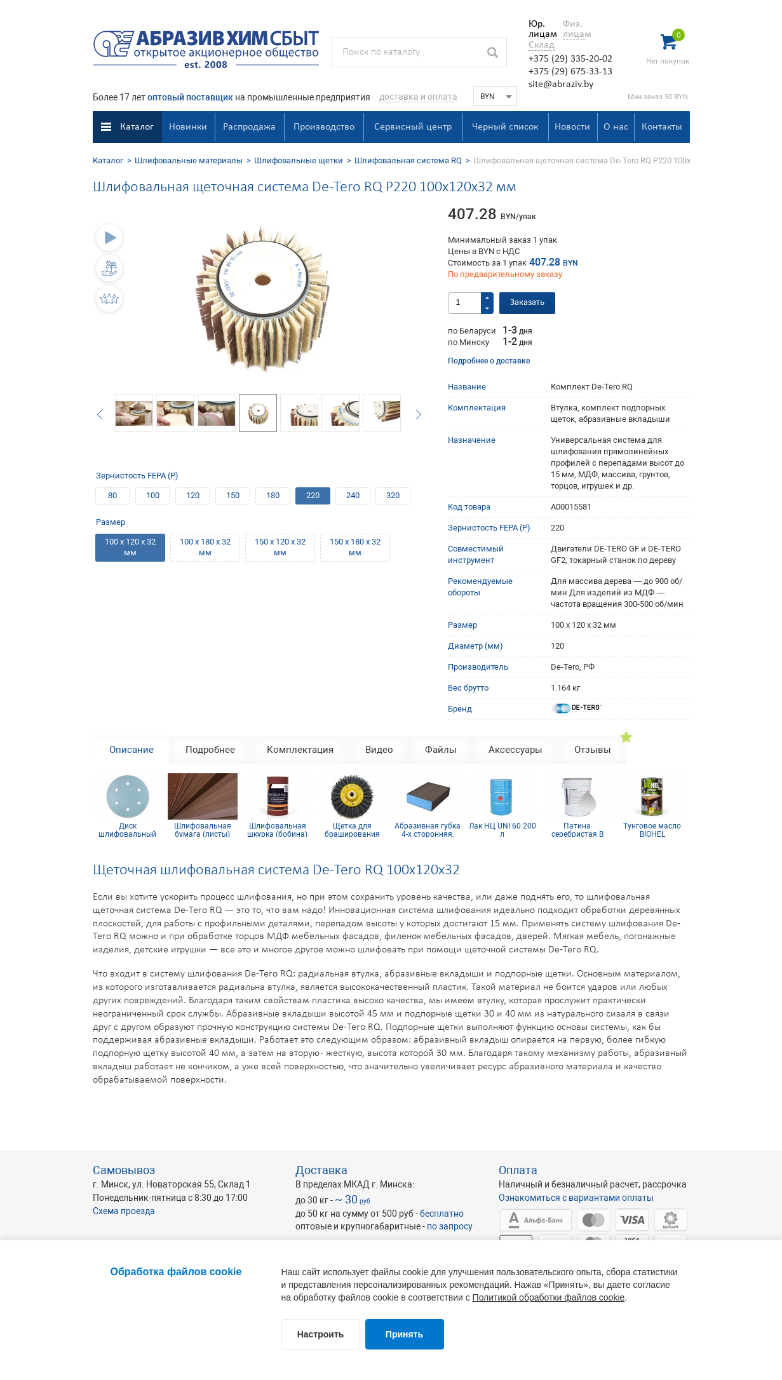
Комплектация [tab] (300, 749)
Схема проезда (124, 1211)
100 (152, 495)
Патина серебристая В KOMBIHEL (577, 829)
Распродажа (249, 127)
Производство (323, 127)
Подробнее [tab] (210, 749)
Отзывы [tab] (592, 749)
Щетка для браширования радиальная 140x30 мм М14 (352, 829)
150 (232, 495)
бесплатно (442, 1213)
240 (353, 495)
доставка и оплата (418, 96)
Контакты (662, 127)
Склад (542, 45)
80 (112, 495)
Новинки (188, 127)
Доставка (321, 1170)
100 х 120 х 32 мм (130, 547)
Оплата (518, 1170)
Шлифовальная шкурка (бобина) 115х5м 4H (277, 829)
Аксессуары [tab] (516, 749)
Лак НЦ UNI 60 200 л (502, 829)
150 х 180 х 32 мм (355, 547)
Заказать (527, 303)
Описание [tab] (131, 749)
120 (192, 495)
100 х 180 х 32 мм (205, 547)
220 (313, 495)
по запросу (450, 1226)
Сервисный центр (413, 127)
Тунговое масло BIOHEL (652, 829)
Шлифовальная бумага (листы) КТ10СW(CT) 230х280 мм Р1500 (202, 829)
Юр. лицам (540, 29)
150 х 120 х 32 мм (280, 547)
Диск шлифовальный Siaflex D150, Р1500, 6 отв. (127, 829)
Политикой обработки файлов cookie (549, 1297)
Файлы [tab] (441, 749)
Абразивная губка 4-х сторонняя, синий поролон (427, 829)
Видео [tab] (379, 749)
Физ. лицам (574, 29)
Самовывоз (124, 1170)
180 (273, 495)
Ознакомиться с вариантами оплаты (576, 1198)
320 (393, 495)
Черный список (505, 127)
